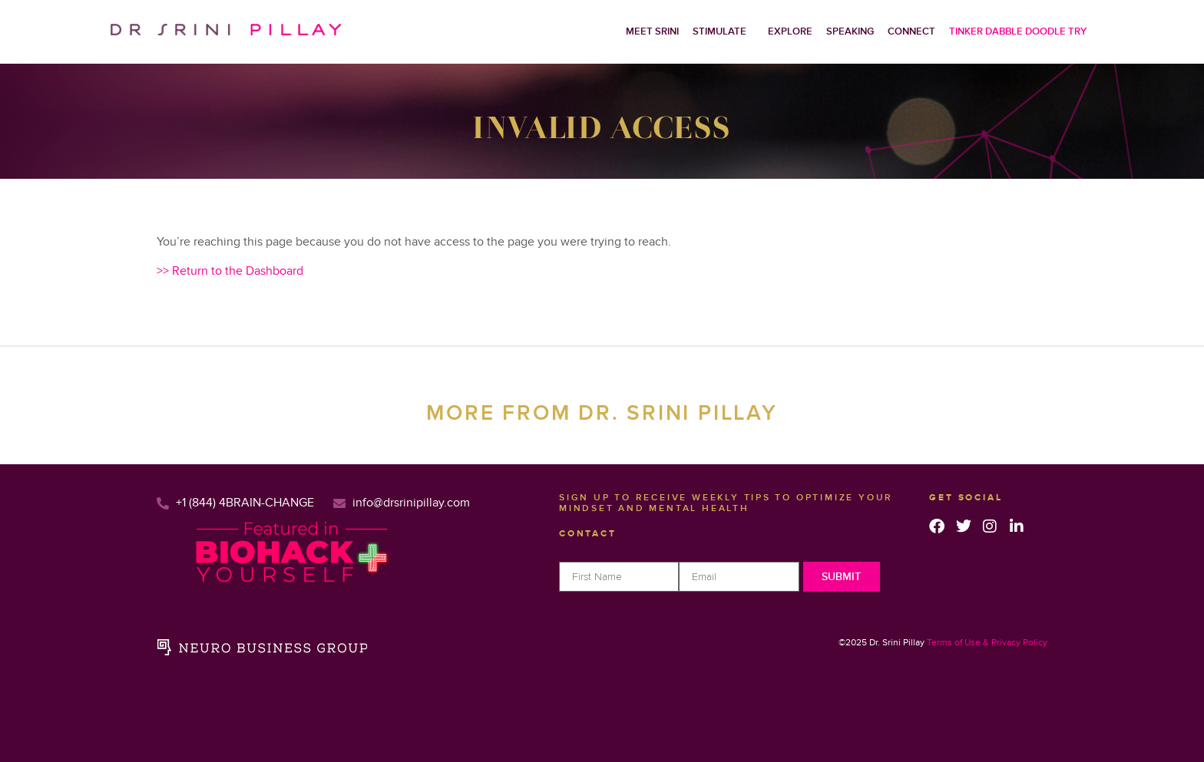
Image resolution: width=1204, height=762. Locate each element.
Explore (790, 31)
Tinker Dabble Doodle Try (1018, 31)
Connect (911, 31)
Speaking (850, 31)
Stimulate (719, 31)
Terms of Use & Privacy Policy (987, 642)
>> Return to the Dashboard (230, 271)
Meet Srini (652, 31)
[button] (723, 31)
